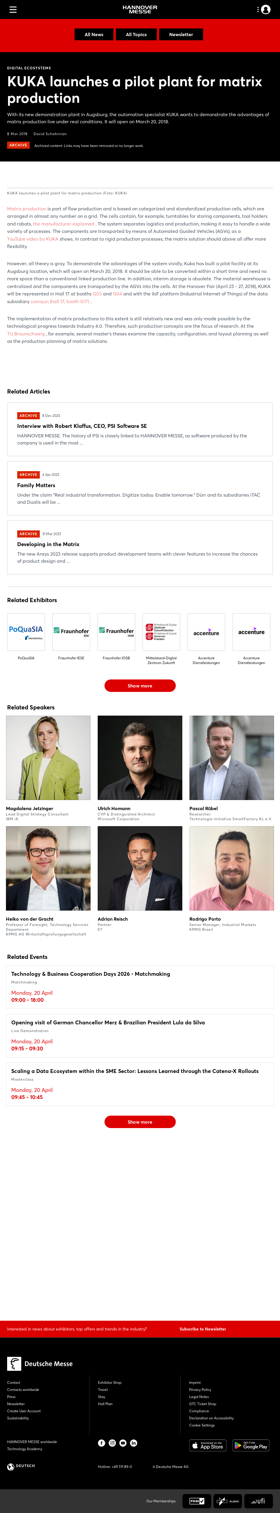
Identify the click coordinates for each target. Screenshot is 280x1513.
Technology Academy (24, 1449)
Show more (140, 862)
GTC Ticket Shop (202, 1404)
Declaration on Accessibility (211, 1418)
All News (94, 34)
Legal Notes (199, 1396)
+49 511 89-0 (122, 1466)
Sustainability (18, 1418)
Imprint (195, 1382)
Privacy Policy (200, 1389)
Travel (103, 1389)
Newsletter (181, 34)
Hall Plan (105, 1404)
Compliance (199, 1411)
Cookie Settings (202, 1425)
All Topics (136, 34)
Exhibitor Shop (109, 1382)
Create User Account (24, 1411)
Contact (13, 1382)
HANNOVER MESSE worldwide (32, 1442)
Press (11, 1396)
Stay (101, 1396)
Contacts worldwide (23, 1389)
